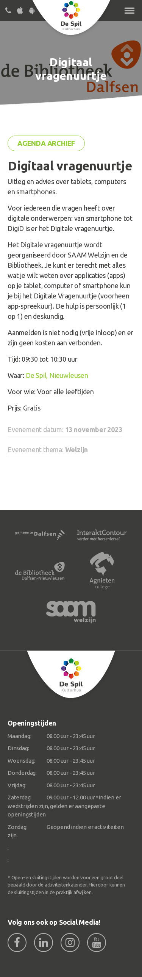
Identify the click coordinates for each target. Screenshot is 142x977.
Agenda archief (46, 143)
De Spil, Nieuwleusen (57, 375)
